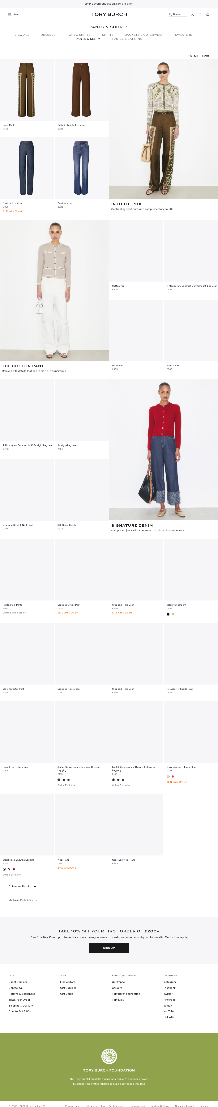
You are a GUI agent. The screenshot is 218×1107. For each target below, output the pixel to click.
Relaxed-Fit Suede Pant (180, 687)
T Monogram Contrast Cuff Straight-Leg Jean (192, 286)
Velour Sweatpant (176, 603)
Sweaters (183, 34)
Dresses (48, 34)
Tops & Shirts (79, 34)
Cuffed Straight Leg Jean (71, 125)
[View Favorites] (200, 14)
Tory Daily (118, 998)
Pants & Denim (88, 38)
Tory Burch (109, 14)
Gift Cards (66, 992)
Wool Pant (118, 365)
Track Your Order (19, 998)
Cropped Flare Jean (123, 603)
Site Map (204, 1104)
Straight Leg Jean (13, 203)
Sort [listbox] (205, 55)
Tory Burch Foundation (126, 992)
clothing (13, 898)
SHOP (130, 3)
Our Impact (119, 980)
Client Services (18, 980)
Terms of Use (137, 1104)
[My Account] (192, 14)
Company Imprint (184, 1104)
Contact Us (16, 986)
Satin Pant (8, 125)
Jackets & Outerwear (144, 34)
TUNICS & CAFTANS (127, 38)
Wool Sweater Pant (13, 687)
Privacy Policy (73, 1104)
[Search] (178, 14)
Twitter (168, 992)
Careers (117, 986)
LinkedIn (169, 1015)
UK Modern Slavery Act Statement (105, 1104)
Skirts (108, 34)
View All (21, 34)
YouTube (169, 1010)
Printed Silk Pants (13, 603)
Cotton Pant (119, 286)
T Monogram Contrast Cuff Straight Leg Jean (28, 444)
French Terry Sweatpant (16, 765)
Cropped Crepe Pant (69, 603)
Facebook (170, 986)
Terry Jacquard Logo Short (182, 765)
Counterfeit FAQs (20, 1010)
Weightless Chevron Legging (19, 858)
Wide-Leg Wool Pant (123, 858)
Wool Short (173, 365)
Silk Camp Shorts (67, 524)
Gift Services (68, 986)
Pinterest (169, 998)
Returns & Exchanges (22, 992)
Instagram (170, 980)
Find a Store (67, 980)
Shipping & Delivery (21, 1004)
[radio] (168, 613)
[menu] (15, 14)
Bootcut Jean (65, 203)
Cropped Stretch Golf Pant (18, 524)
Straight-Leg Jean (67, 444)
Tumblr (168, 1004)
